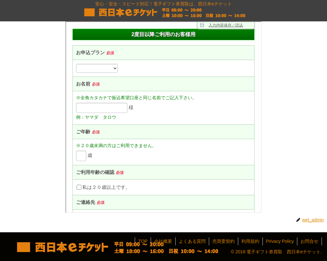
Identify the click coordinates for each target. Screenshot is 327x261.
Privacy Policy (280, 241)
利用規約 (250, 241)
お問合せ (309, 241)
